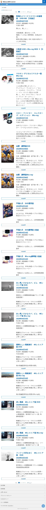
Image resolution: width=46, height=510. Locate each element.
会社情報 (3, 485)
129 (28, 11)
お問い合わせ (4, 492)
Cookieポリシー (5, 499)
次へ (30, 11)
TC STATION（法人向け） (7, 505)
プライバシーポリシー (6, 495)
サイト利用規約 (4, 502)
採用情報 (3, 488)
